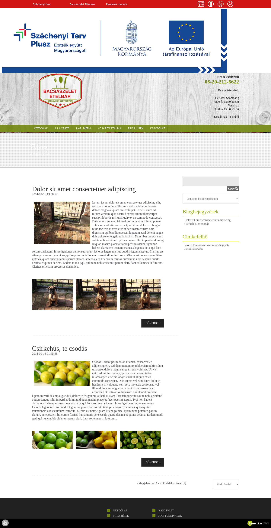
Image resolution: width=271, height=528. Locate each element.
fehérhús (199, 249)
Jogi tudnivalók (170, 515)
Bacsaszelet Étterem (82, 4)
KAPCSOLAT (157, 128)
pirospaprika (223, 245)
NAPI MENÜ (83, 128)
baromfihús (189, 249)
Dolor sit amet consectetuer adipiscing (207, 220)
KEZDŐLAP (41, 128)
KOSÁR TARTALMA (109, 128)
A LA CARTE (62, 128)
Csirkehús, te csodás (196, 223)
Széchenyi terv (41, 4)
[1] (184, 483)
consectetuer (211, 245)
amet (202, 245)
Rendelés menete (116, 4)
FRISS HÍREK (135, 128)
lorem (188, 245)
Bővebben (153, 323)
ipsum (196, 245)
